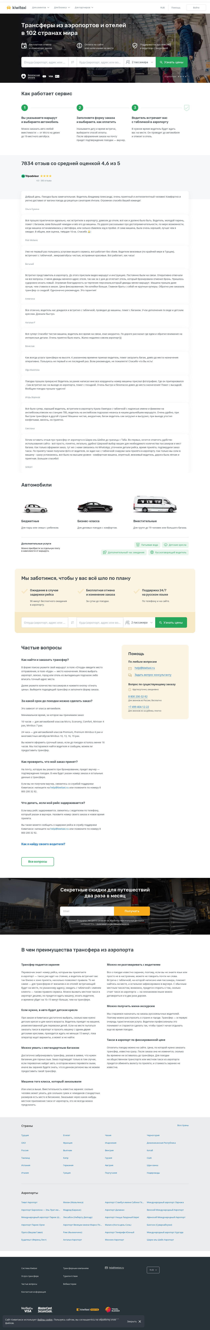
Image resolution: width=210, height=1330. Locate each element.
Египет (66, 1135)
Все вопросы (37, 861)
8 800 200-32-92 (137, 696)
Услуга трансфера (30, 1276)
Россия (24, 1150)
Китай (150, 1150)
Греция (67, 1172)
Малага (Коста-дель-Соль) (118, 1224)
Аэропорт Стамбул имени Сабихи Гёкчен (124, 1202)
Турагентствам (70, 1276)
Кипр (65, 1157)
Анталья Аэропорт (72, 1239)
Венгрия (109, 1150)
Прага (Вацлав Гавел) (32, 1232)
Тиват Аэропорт (29, 1202)
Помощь (175, 7)
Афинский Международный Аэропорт (166, 1217)
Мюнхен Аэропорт (114, 1239)
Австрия (109, 1165)
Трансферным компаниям (76, 1268)
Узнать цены (171, 62)
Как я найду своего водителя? (43, 844)
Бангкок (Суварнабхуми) (159, 1224)
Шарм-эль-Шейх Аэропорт (160, 1239)
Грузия (108, 1157)
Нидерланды (153, 1172)
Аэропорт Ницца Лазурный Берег (122, 1217)
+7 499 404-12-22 (138, 707)
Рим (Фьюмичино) (72, 1232)
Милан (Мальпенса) (73, 1202)
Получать (132, 911)
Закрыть (132, 1321)
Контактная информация (33, 1291)
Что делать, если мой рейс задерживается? (53, 803)
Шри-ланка (152, 1165)
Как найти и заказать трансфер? (45, 660)
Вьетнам (67, 1150)
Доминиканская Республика (161, 1142)
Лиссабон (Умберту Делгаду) (77, 1217)
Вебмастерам (69, 1284)
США (149, 1157)
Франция (67, 1142)
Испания (25, 1165)
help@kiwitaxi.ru (59, 787)
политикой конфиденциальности (112, 923)
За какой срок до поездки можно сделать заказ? (56, 701)
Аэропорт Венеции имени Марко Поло (83, 1224)
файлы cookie (44, 1319)
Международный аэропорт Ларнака (165, 1202)
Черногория (153, 1135)
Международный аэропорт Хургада (165, 1232)
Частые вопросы (29, 1284)
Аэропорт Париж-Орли (33, 1224)
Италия (25, 1172)
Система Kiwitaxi (29, 1268)
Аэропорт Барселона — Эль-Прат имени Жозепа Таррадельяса (41, 1209)
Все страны (183, 1125)
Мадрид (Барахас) (72, 1209)
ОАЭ (23, 1142)
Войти (196, 7)
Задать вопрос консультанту (153, 675)
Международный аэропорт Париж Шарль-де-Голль (41, 1217)
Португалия (111, 1172)
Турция (25, 1135)
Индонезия (110, 1142)
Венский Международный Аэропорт (165, 1209)
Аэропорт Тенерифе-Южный (119, 1232)
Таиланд (25, 1157)
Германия (68, 1165)
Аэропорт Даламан (114, 1209)
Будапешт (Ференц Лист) (33, 1239)
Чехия (108, 1135)
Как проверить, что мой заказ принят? (49, 762)
